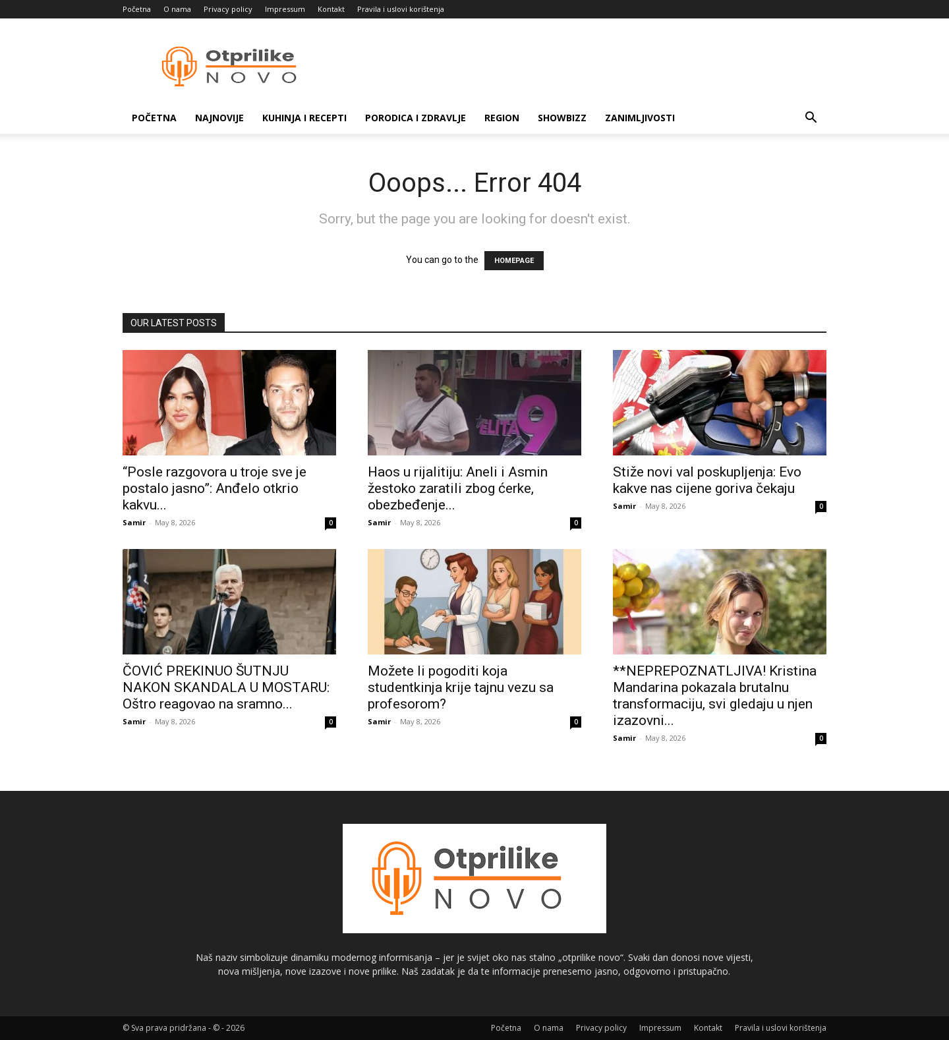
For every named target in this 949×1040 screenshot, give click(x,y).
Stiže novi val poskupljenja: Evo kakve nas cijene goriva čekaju (707, 480)
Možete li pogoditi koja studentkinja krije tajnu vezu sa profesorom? (461, 687)
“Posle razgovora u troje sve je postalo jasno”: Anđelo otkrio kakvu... (214, 488)
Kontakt (331, 9)
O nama (177, 9)
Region (501, 117)
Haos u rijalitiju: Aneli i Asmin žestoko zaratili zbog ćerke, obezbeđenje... (458, 488)
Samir (134, 522)
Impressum (285, 9)
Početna (137, 9)
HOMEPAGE (514, 260)
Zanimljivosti (640, 117)
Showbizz (562, 117)
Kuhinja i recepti (304, 117)
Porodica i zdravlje (415, 117)
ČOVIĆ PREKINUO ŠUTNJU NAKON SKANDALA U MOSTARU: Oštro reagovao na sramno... (226, 687)
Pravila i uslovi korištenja (400, 9)
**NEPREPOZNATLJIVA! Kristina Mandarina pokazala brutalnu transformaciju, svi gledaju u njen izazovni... (715, 695)
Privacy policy (228, 9)
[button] (810, 119)
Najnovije (219, 117)
